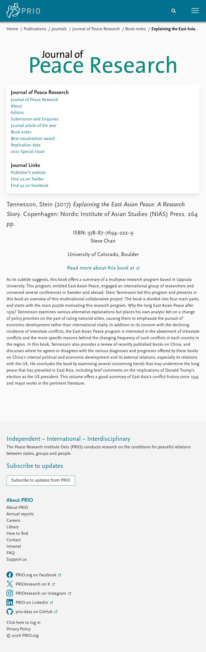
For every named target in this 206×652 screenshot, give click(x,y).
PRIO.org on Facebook (31, 575)
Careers (13, 521)
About (16, 106)
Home (12, 29)
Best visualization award (33, 139)
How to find (17, 534)
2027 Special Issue (28, 152)
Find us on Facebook (29, 186)
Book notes (135, 29)
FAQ (10, 553)
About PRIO (17, 508)
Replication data (25, 145)
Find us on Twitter (27, 179)
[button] (195, 11)
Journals (59, 29)
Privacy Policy (18, 629)
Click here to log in (23, 623)
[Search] (173, 11)
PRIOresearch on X (28, 584)
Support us (16, 559)
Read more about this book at (101, 268)
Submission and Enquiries (35, 119)
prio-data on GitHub (29, 611)
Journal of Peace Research (96, 29)
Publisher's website (28, 173)
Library (12, 527)
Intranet (13, 547)
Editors (17, 113)
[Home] (23, 11)
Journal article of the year (33, 126)
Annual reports (20, 514)
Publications (35, 29)
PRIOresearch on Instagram (36, 593)
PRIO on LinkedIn (27, 602)
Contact (13, 540)
